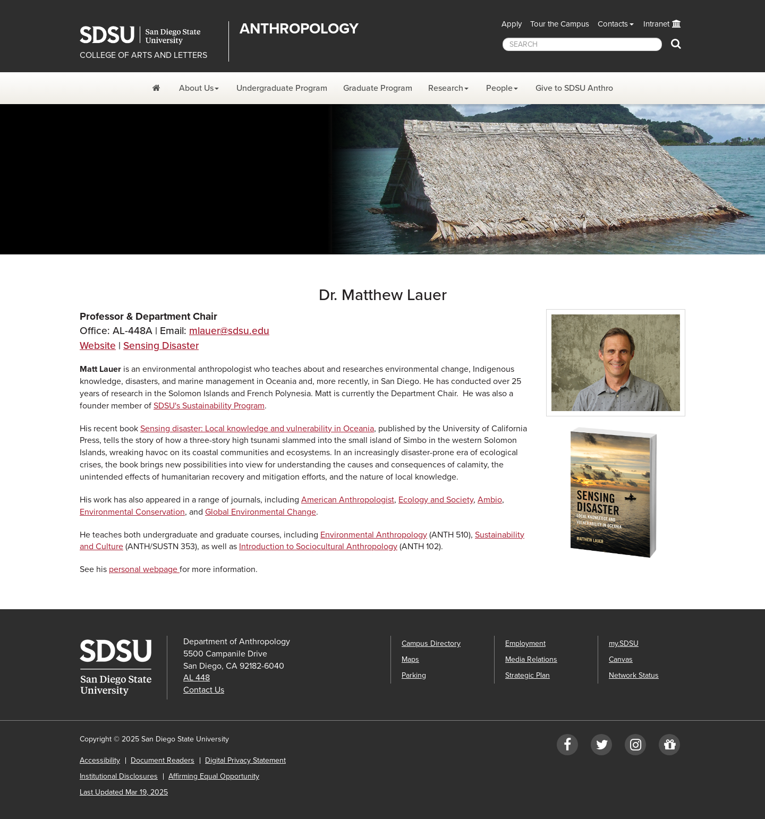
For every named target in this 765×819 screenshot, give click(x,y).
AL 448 (196, 677)
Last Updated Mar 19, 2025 (124, 792)
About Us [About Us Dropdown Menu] (196, 88)
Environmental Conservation (132, 512)
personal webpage (144, 569)
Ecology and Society (435, 499)
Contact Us (203, 690)
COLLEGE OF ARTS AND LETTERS (143, 55)
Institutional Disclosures (119, 776)
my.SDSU (624, 643)
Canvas (621, 659)
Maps (410, 659)
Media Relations (531, 659)
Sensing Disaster (161, 345)
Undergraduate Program (281, 88)
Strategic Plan (527, 675)
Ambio (490, 499)
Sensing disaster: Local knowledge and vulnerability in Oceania (257, 428)
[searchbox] (582, 44)
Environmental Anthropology (373, 535)
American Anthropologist (347, 499)
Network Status (634, 675)
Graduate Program (377, 88)
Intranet (656, 24)
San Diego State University (150, 35)
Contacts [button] (613, 24)
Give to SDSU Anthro (574, 88)
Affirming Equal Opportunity (213, 776)
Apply (512, 24)
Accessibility (100, 760)
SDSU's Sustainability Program (209, 405)
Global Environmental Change (260, 512)
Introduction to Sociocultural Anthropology (318, 546)
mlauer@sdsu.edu (229, 331)
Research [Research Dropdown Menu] (445, 88)
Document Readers (162, 760)
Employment (525, 643)
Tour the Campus (559, 24)
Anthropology (299, 29)
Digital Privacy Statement (245, 760)
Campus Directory (431, 643)
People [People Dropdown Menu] (499, 88)
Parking (414, 675)
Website (98, 345)
